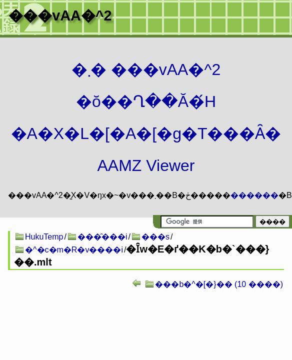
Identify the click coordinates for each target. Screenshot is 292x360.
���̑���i (103, 236)
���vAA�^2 (60, 16)
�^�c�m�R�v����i (74, 250)
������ (254, 195)
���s (156, 236)
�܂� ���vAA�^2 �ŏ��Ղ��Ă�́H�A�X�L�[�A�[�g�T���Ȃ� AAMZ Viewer (146, 117)
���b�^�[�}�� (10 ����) (219, 284)
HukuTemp (44, 236)
